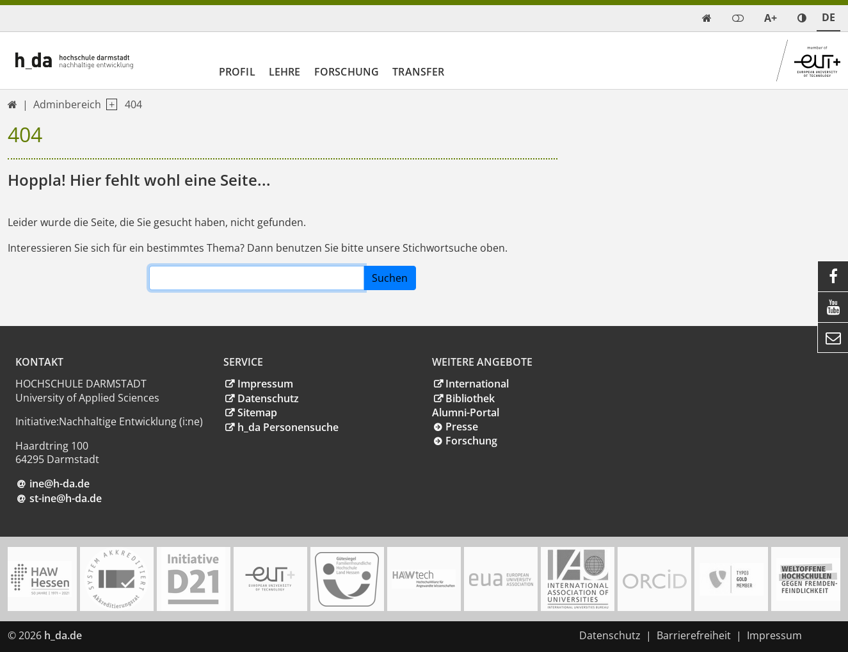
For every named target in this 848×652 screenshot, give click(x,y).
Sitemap (257, 412)
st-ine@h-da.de (65, 498)
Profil (237, 72)
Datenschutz (268, 398)
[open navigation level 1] (109, 104)
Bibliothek (470, 398)
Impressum (265, 384)
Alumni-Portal (465, 412)
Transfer (418, 72)
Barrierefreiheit (694, 635)
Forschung (346, 72)
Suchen (390, 278)
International (477, 384)
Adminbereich (67, 104)
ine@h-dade (59, 484)
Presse (461, 427)
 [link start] (707, 18)
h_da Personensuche (288, 427)
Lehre (285, 72)
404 (133, 104)
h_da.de (63, 635)
